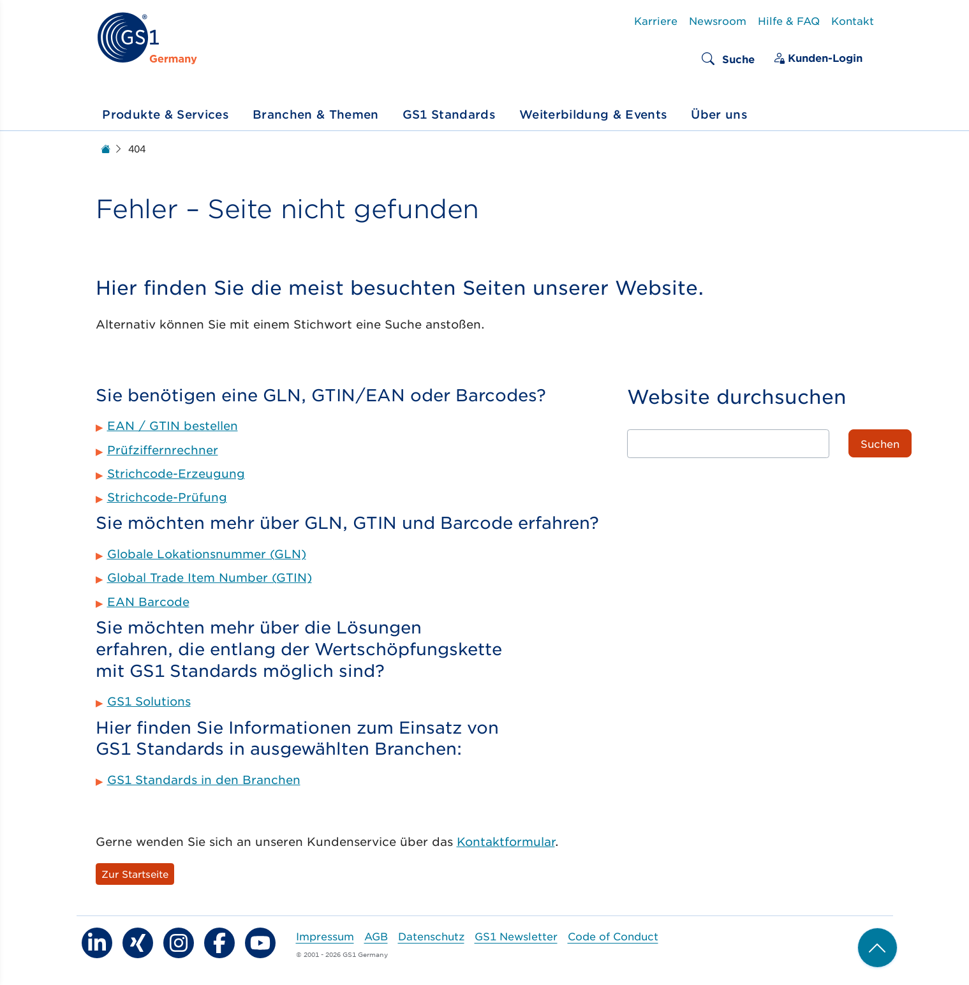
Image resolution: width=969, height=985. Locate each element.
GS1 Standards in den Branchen (203, 780)
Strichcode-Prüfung (167, 497)
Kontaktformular (506, 841)
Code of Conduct (613, 935)
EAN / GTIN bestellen (172, 425)
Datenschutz (431, 935)
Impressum (325, 935)
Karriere (655, 20)
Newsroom (717, 20)
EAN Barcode (148, 602)
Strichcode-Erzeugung (176, 473)
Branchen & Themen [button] (316, 114)
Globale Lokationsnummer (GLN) (206, 554)
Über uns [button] (719, 114)
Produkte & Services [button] (165, 114)
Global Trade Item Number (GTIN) (209, 577)
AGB (376, 935)
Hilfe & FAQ (789, 20)
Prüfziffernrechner (162, 450)
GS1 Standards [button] (449, 114)
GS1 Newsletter (516, 935)
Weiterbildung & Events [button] (593, 114)
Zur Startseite (134, 874)
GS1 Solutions (149, 701)
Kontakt (852, 20)
